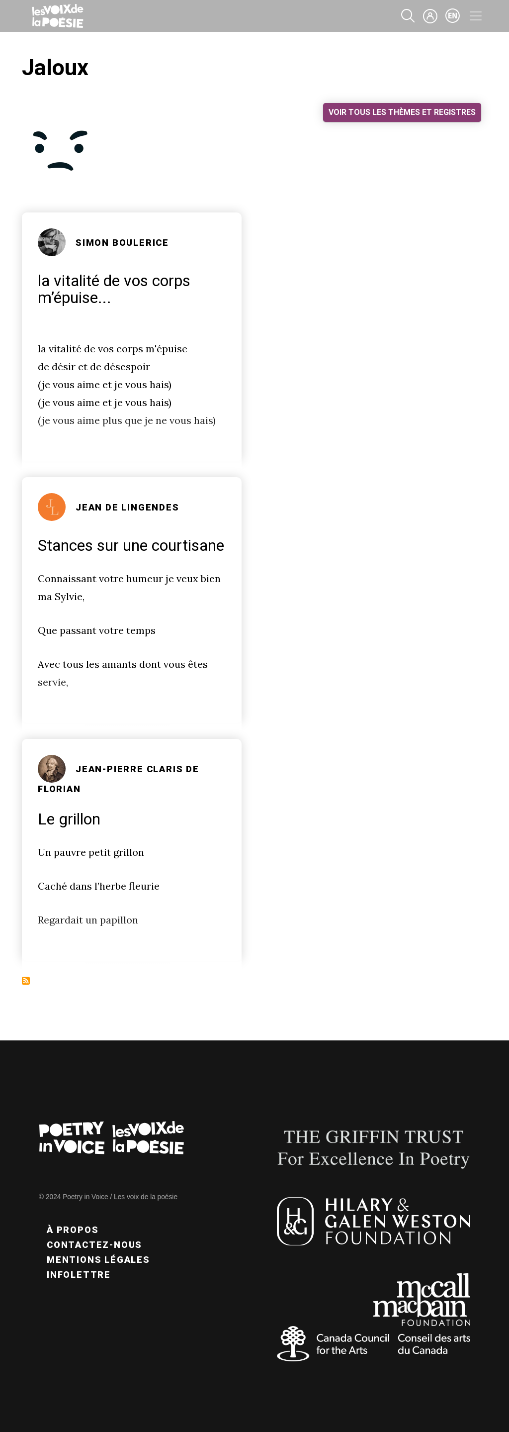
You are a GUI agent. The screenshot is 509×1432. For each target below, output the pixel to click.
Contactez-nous (94, 1244)
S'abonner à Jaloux (26, 981)
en (452, 15)
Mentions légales (98, 1259)
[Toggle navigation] (475, 15)
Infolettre (79, 1274)
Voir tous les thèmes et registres (402, 112)
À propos (72, 1230)
